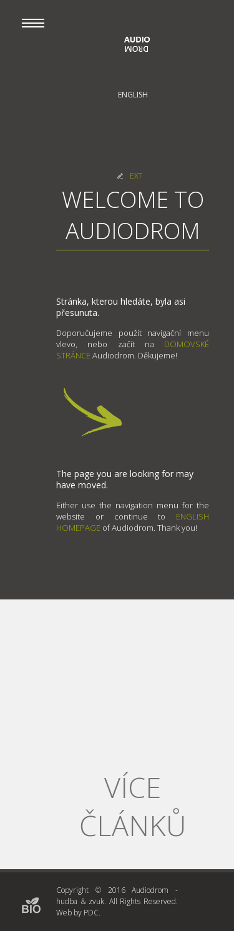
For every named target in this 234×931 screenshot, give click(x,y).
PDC (91, 912)
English (133, 94)
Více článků (132, 806)
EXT (136, 175)
